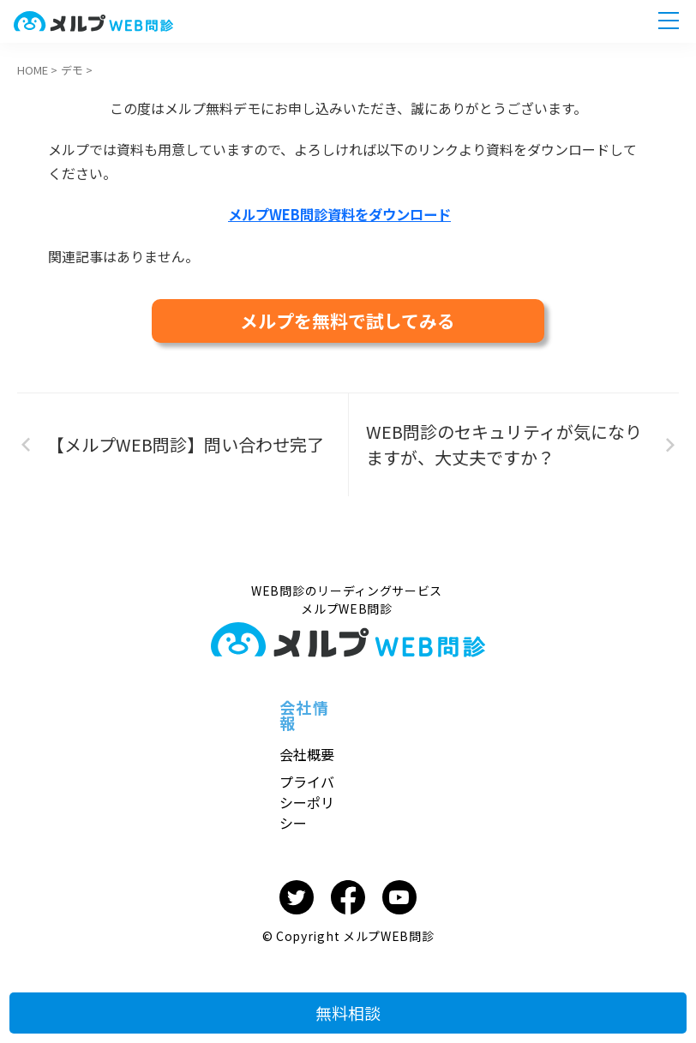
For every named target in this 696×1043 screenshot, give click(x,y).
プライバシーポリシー (306, 801)
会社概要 (306, 753)
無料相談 (348, 1003)
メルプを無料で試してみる (347, 320)
